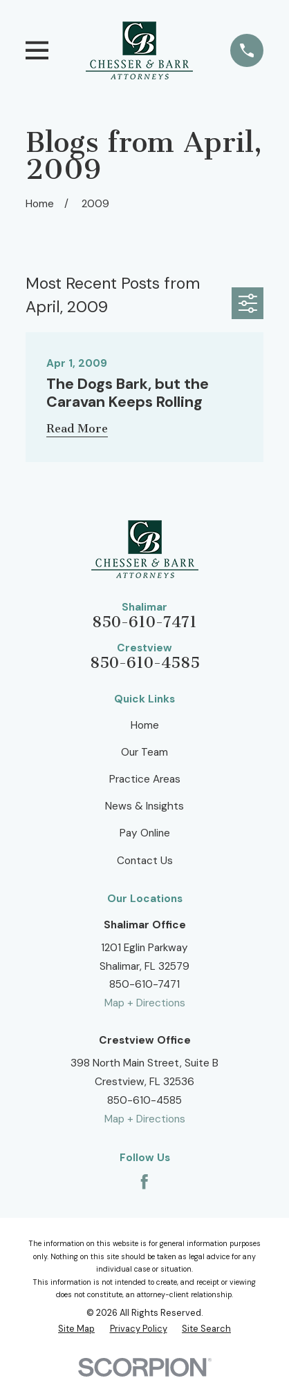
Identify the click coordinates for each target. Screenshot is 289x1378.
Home (145, 725)
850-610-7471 (144, 622)
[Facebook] (144, 1181)
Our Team (144, 752)
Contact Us (145, 861)
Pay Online (145, 833)
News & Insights (144, 806)
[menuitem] (76, 1329)
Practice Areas (144, 779)
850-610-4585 (145, 663)
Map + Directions (144, 1003)
